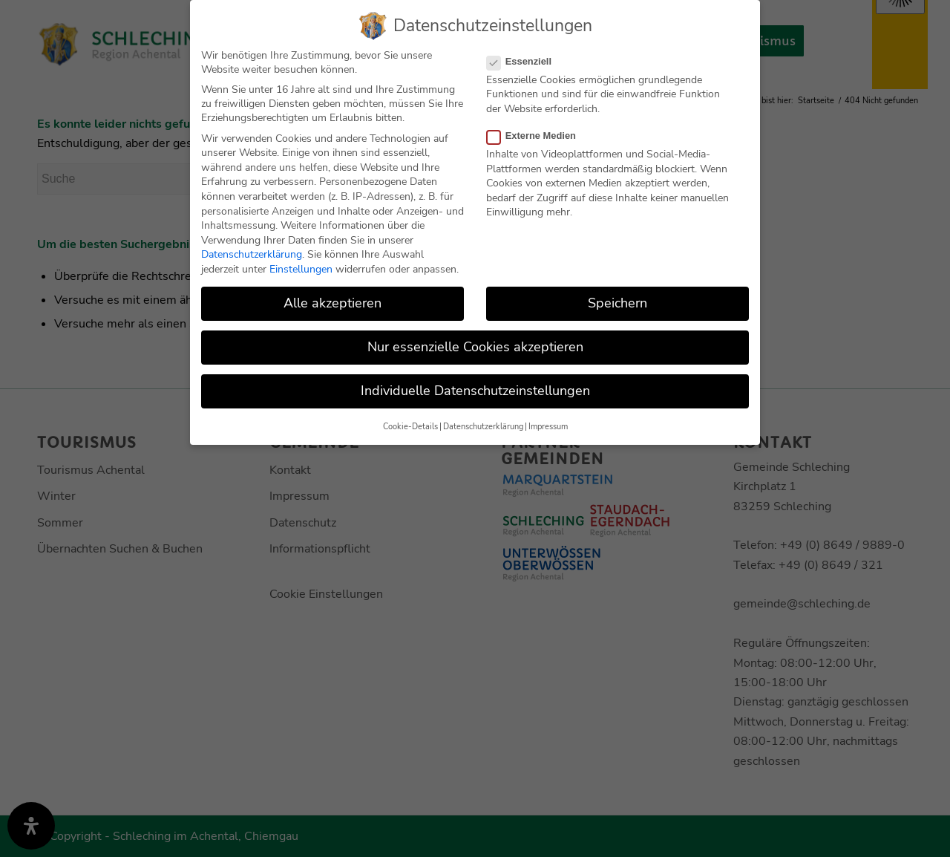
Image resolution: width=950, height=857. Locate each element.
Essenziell (525, 59)
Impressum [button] (548, 425)
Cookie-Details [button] (410, 425)
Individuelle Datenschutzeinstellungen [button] (475, 390)
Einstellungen (300, 268)
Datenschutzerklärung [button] (483, 425)
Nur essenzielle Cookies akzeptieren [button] (475, 346)
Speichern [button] (617, 301)
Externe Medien (537, 134)
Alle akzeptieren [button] (332, 301)
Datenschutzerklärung (251, 254)
